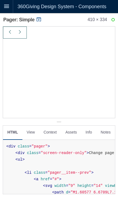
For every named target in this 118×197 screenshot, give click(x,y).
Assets (71, 132)
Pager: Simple (22, 19)
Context (50, 132)
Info (88, 132)
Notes (106, 132)
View (31, 132)
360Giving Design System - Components (61, 6)
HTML (12, 132)
